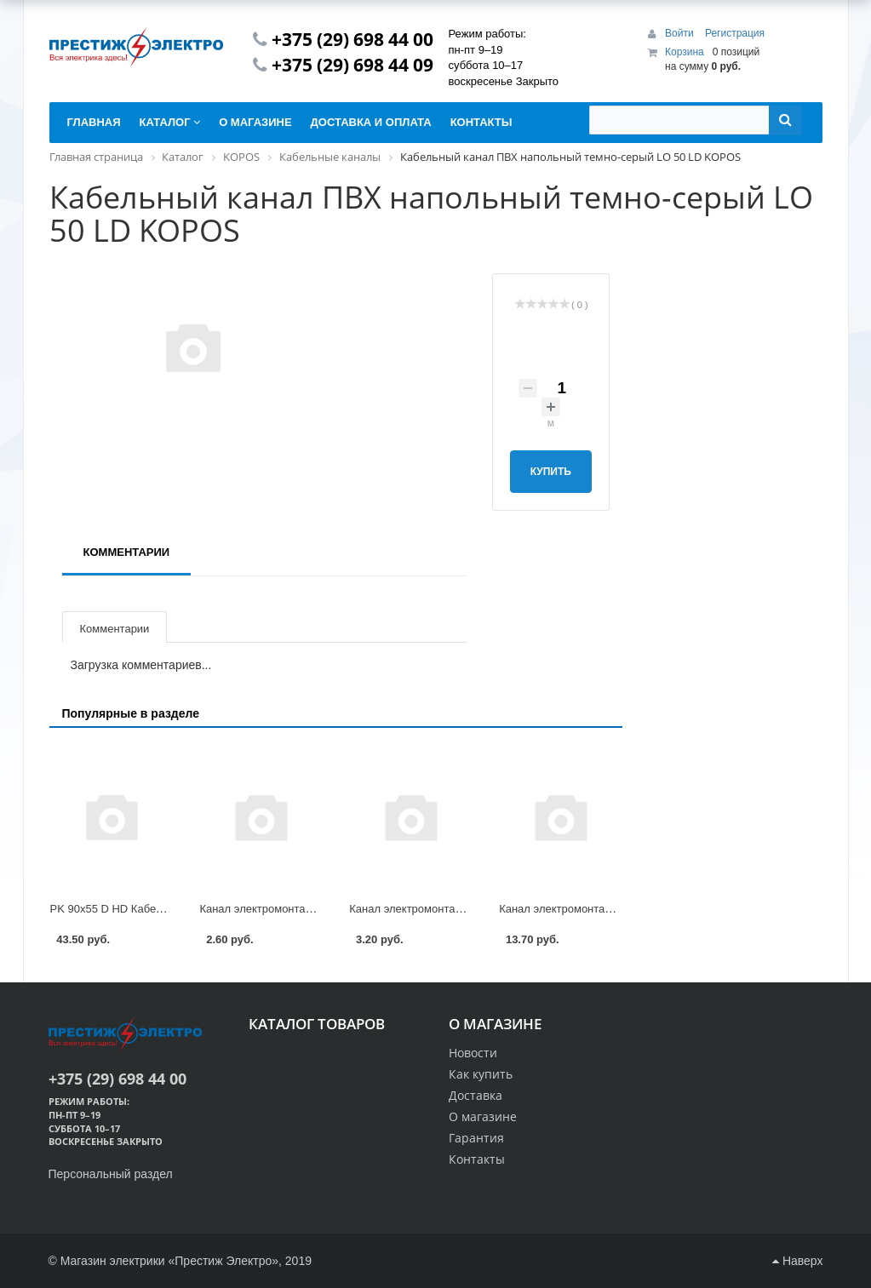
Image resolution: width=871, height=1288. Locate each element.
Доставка (475, 1095)
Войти (680, 33)
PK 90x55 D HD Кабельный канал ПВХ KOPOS (169, 908)
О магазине (483, 1116)
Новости (473, 1053)
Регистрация (735, 33)
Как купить (481, 1074)
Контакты (477, 1159)
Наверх (797, 1261)
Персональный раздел (111, 1174)
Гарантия (476, 1138)
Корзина (684, 52)
